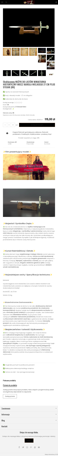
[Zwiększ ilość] (5, 125)
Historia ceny (8, 113)
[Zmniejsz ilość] (13, 125)
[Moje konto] (56, 2)
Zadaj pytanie (10, 396)
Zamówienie (29, 408)
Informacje (29, 414)
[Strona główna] (29, 2)
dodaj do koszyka (37, 125)
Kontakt (4, 426)
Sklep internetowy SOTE (51, 454)
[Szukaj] (6, 2)
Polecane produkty (9, 380)
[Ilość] (9, 125)
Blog (29, 420)
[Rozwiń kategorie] (2, 2)
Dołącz (29, 440)
